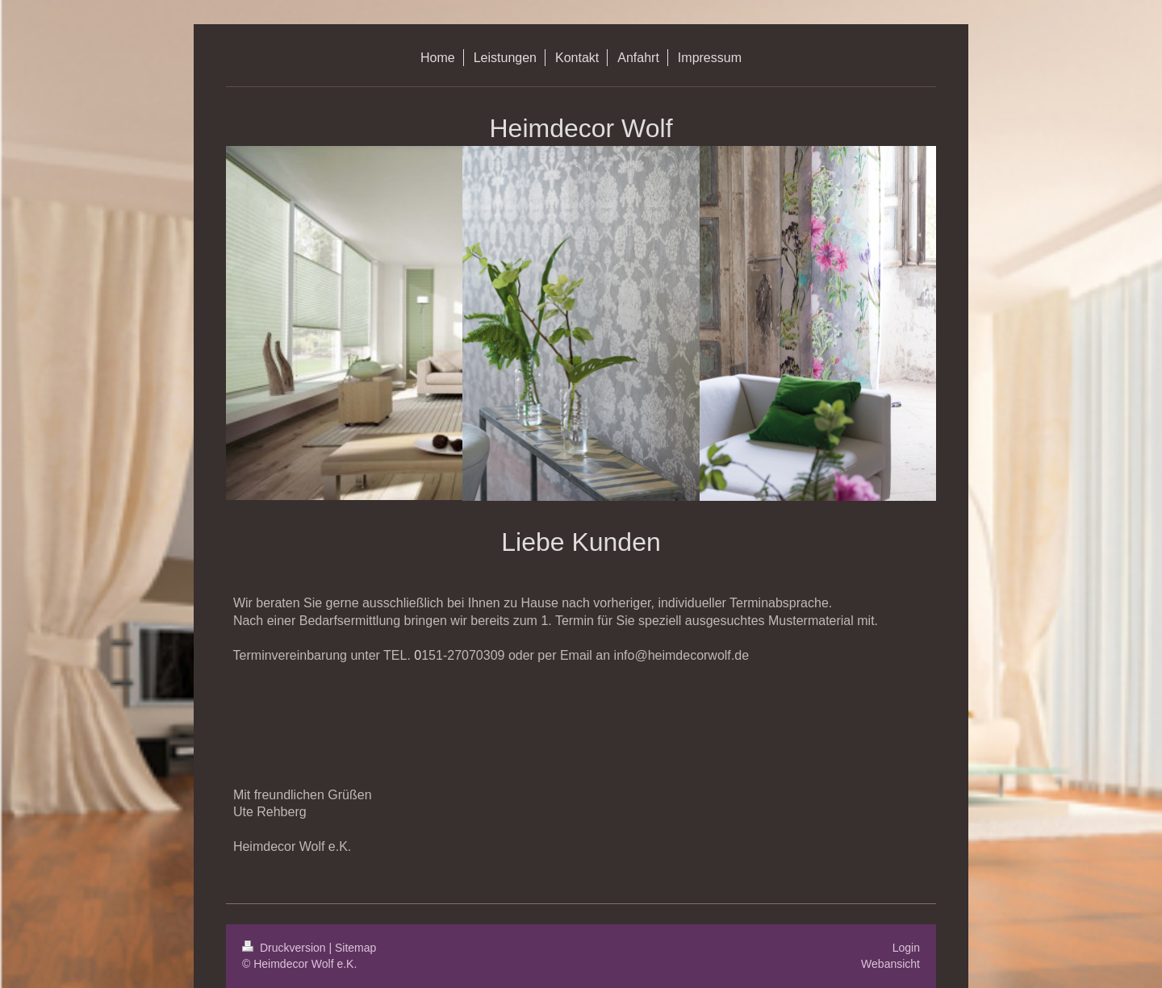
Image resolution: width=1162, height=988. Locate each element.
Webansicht (890, 963)
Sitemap (355, 947)
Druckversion (285, 947)
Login (906, 947)
